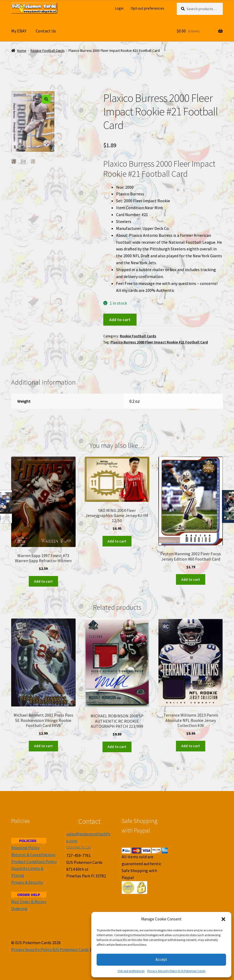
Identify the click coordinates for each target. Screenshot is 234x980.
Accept (161, 959)
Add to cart (119, 319)
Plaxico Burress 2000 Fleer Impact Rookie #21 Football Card (159, 342)
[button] (223, 919)
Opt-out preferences (131, 971)
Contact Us (46, 30)
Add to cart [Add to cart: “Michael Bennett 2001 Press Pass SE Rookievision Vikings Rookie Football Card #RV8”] (43, 745)
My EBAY (18, 30)
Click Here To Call (78, 847)
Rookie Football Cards (47, 50)
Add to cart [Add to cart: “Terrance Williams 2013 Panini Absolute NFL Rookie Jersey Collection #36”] (190, 745)
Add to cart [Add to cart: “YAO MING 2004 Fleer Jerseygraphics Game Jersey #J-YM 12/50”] (117, 541)
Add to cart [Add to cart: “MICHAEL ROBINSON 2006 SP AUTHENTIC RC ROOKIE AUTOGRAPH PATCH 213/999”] (117, 746)
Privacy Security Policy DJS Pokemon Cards (176, 971)
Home (21, 50)
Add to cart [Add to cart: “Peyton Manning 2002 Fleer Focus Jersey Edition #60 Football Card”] (190, 579)
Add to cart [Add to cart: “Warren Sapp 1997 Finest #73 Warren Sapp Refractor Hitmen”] (43, 581)
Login (119, 8)
